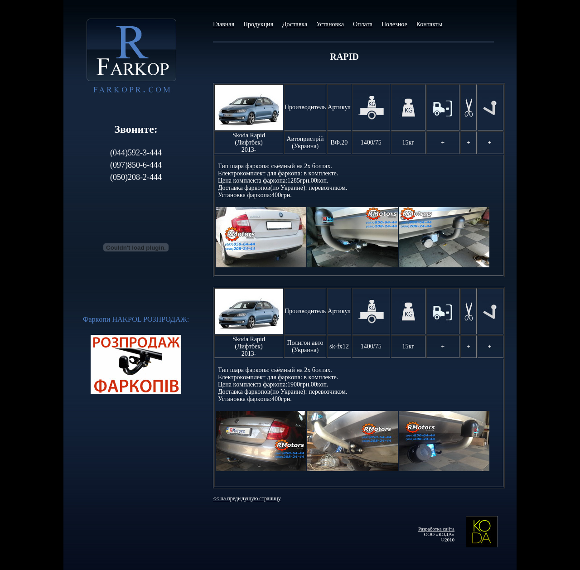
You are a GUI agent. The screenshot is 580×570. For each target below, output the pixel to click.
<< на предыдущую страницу (247, 498)
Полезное (394, 24)
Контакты (429, 24)
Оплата (362, 24)
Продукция (258, 24)
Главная (223, 24)
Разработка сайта (436, 528)
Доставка (294, 24)
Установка (330, 24)
